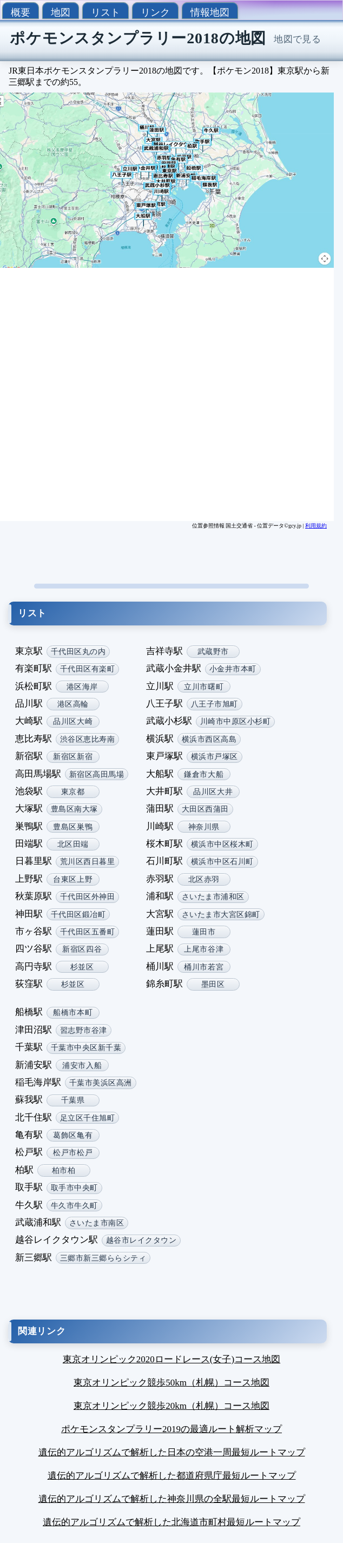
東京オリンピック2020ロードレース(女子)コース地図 (171, 1359)
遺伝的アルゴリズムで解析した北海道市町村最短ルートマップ (171, 1522)
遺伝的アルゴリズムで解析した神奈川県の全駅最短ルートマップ (171, 1499)
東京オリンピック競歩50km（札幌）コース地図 (171, 1382)
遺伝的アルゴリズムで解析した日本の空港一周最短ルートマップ (171, 1452)
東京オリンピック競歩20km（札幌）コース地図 (171, 1406)
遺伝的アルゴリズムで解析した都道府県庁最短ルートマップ (172, 1476)
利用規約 (316, 526)
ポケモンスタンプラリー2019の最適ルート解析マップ (171, 1429)
